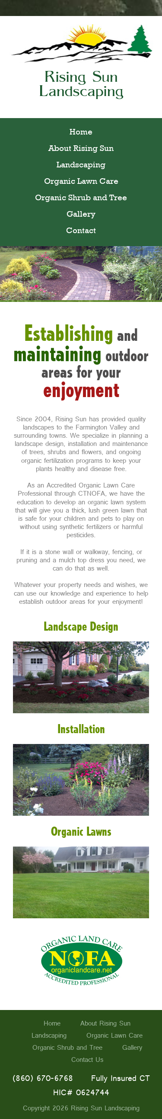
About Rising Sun (81, 149)
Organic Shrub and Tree (81, 198)
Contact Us (87, 1060)
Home (81, 133)
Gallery (81, 215)
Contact (81, 231)
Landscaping (81, 166)
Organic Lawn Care (81, 182)
